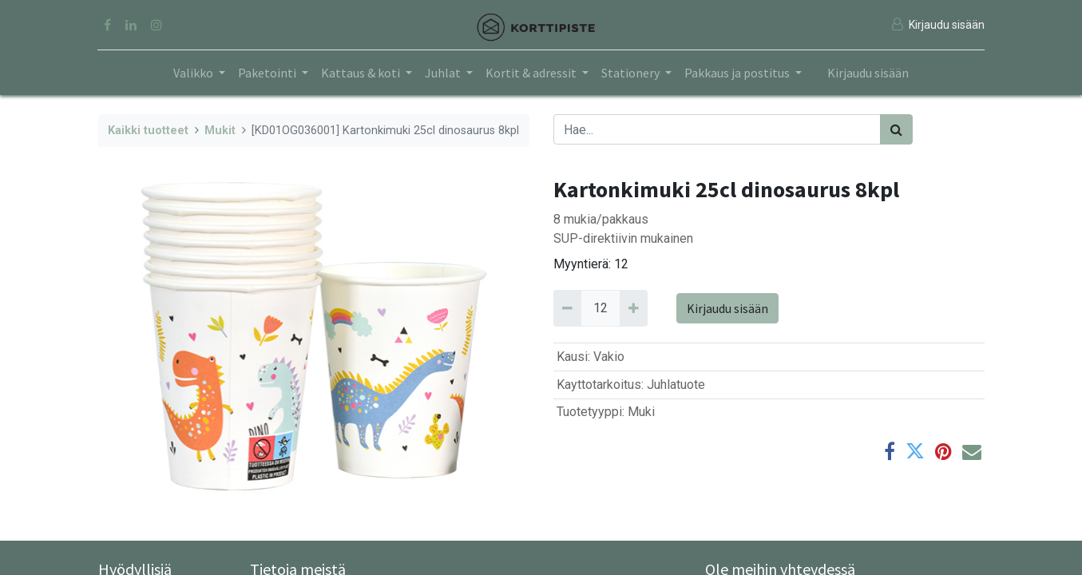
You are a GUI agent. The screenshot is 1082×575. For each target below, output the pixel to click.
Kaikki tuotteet (148, 130)
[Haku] (896, 129)
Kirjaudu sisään (868, 73)
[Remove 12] (567, 308)
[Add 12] (634, 308)
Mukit (220, 130)
